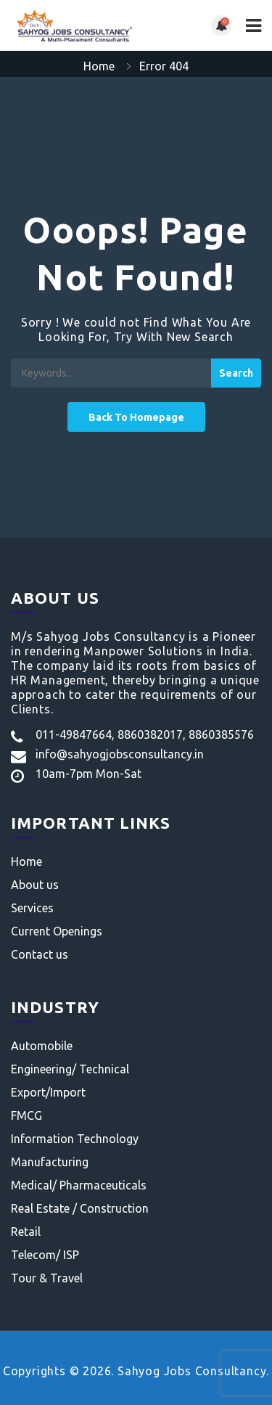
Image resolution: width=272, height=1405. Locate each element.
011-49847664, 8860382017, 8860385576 (145, 734)
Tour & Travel (47, 1278)
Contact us (39, 954)
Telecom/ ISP (45, 1254)
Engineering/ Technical (70, 1069)
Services (32, 907)
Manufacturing (49, 1161)
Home (99, 66)
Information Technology (75, 1138)
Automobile (42, 1045)
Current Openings (56, 931)
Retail (26, 1231)
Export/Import (48, 1092)
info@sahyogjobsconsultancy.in (120, 754)
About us (35, 884)
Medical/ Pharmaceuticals (79, 1185)
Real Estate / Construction (80, 1208)
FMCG (26, 1115)
